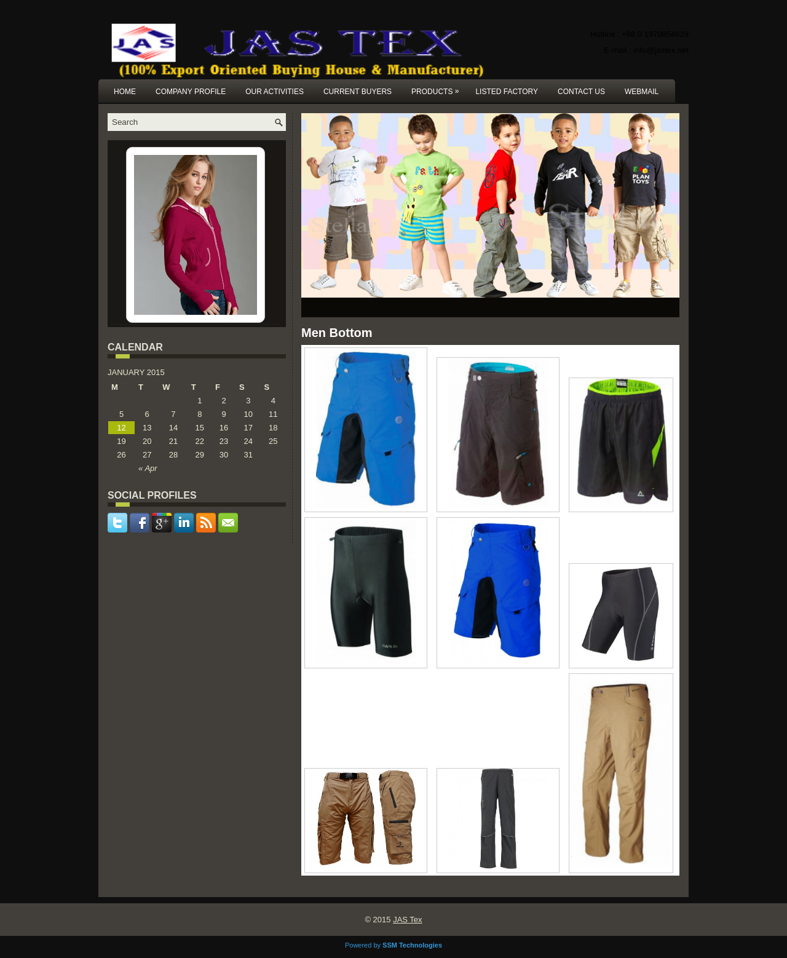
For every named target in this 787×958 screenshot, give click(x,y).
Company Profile (191, 91)
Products (438, 87)
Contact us (581, 91)
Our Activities (274, 91)
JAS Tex (407, 919)
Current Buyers (357, 91)
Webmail (641, 91)
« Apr (147, 468)
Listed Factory (506, 91)
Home (125, 91)
